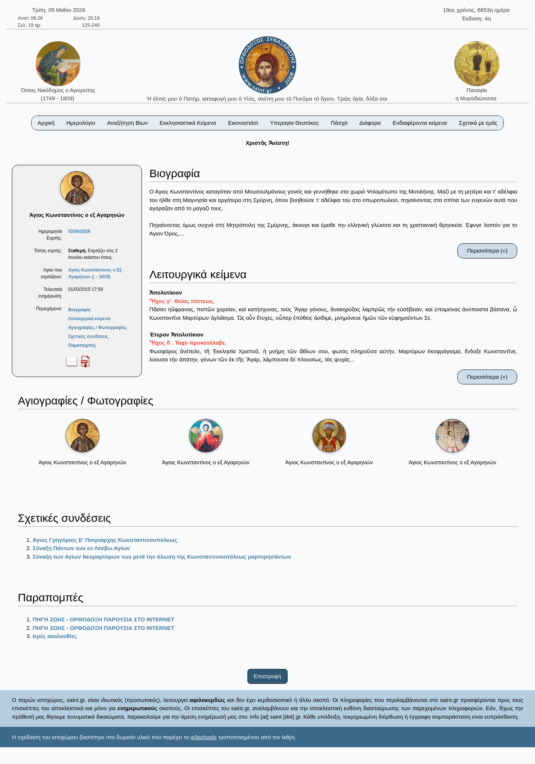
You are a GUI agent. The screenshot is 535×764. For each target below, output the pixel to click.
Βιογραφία (79, 309)
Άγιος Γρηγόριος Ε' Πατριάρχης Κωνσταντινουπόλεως (105, 540)
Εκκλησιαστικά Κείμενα (187, 123)
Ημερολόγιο (81, 123)
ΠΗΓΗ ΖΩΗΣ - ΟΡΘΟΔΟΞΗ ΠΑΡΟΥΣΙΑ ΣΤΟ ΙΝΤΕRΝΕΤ (103, 619)
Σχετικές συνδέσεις (88, 336)
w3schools (204, 737)
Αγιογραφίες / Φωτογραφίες (97, 327)
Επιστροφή (267, 676)
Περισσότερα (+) (487, 250)
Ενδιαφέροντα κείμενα (420, 123)
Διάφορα (369, 123)
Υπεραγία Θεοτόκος (294, 123)
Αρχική (46, 123)
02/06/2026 (79, 231)
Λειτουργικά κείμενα (89, 318)
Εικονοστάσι (243, 123)
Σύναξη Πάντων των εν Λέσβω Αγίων (81, 548)
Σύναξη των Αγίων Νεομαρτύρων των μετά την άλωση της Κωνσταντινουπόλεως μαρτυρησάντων (162, 556)
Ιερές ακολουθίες (55, 636)
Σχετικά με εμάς (478, 123)
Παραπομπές (82, 345)
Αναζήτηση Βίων (127, 123)
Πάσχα (339, 123)
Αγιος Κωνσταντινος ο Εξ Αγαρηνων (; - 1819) (94, 273)
